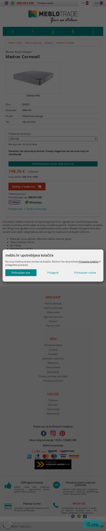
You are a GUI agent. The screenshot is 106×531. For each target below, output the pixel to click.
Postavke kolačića (88, 261)
